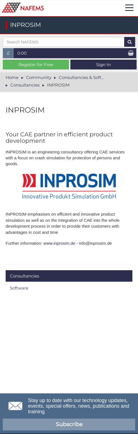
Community (38, 77)
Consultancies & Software (85, 77)
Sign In (103, 64)
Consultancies (25, 85)
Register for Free (36, 64)
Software (19, 288)
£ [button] (10, 54)
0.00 (22, 53)
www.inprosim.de (59, 243)
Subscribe (69, 424)
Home (12, 77)
